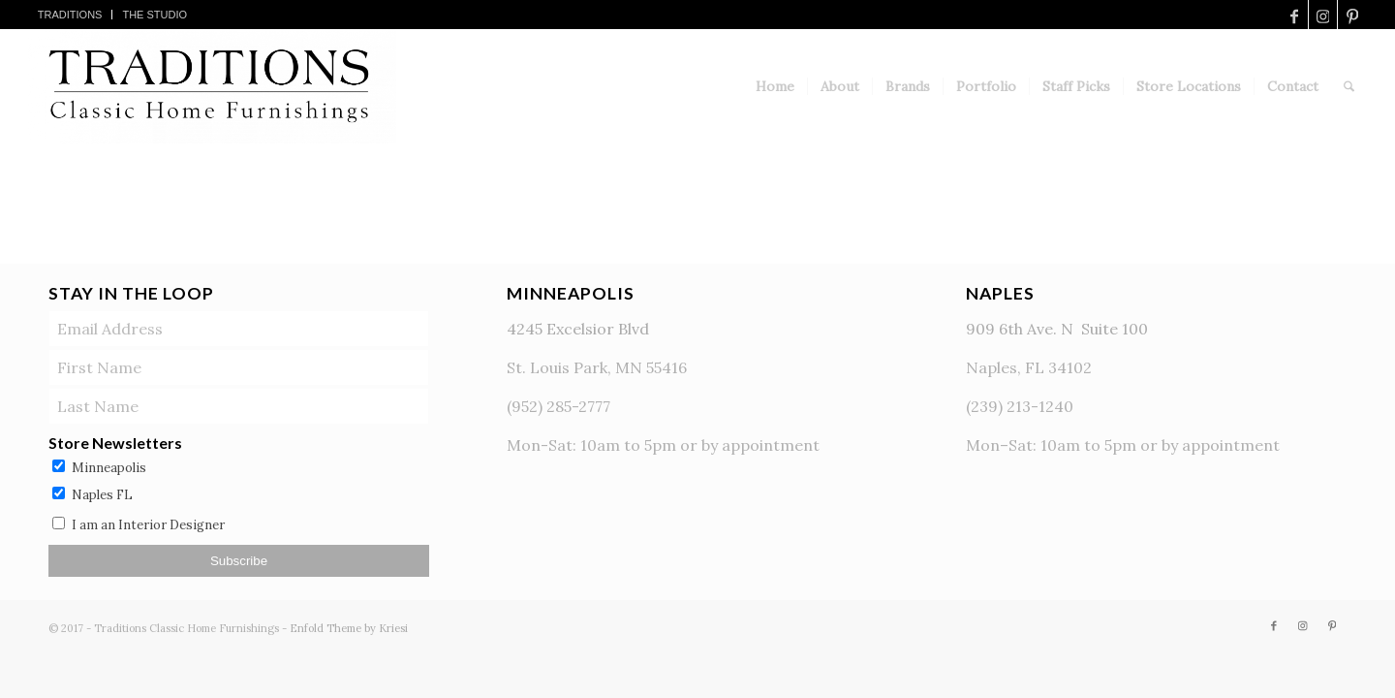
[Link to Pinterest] (1352, 14)
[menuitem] (70, 14)
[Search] (1349, 86)
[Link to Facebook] (1294, 14)
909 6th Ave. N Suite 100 (1057, 328)
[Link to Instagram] (1323, 14)
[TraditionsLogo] (212, 86)
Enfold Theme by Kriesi (349, 628)
